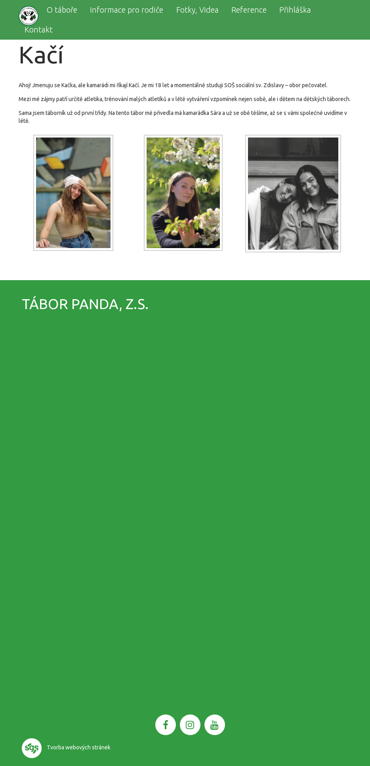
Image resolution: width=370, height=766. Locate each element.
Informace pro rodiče (126, 9)
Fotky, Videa (197, 9)
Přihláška (295, 9)
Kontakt (39, 29)
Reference (249, 9)
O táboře (61, 9)
